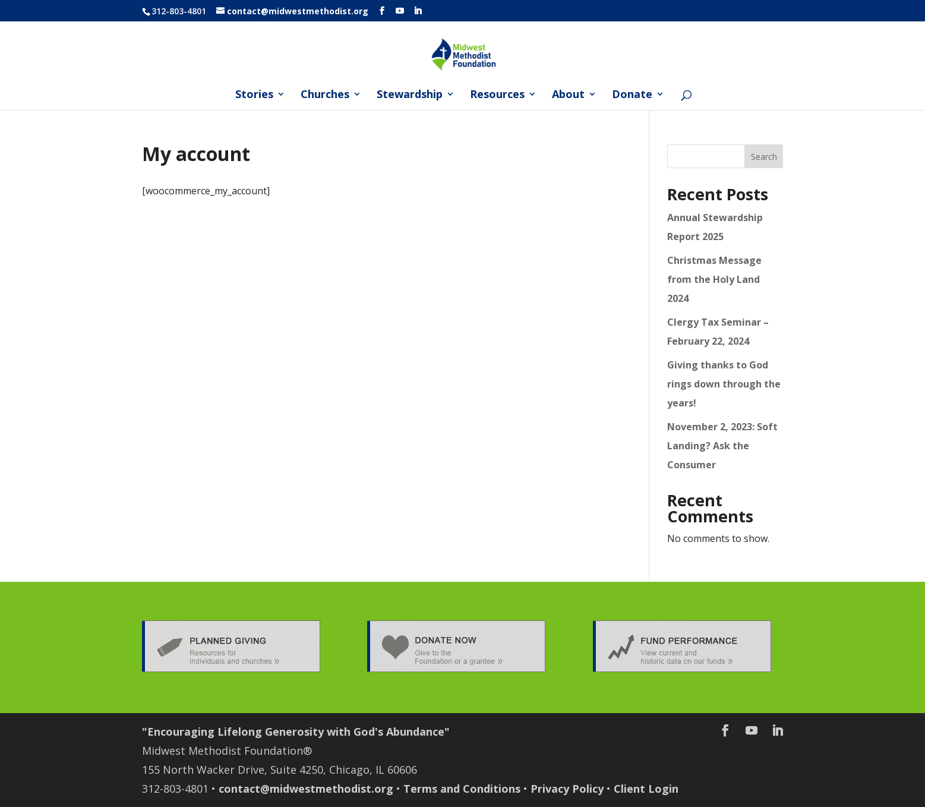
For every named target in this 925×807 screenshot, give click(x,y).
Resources (497, 95)
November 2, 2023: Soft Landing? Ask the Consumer (722, 445)
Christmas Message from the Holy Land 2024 (714, 279)
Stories (254, 95)
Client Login (646, 788)
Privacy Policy (567, 788)
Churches (325, 95)
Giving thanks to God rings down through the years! (724, 383)
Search (764, 156)
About (568, 95)
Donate (632, 95)
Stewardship (410, 95)
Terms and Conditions (461, 788)
